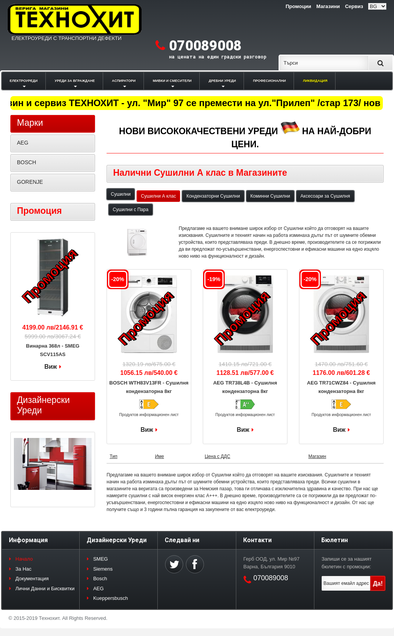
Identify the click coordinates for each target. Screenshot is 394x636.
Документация (32, 578)
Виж (146, 429)
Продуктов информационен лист (149, 415)
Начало (24, 559)
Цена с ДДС (217, 456)
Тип (113, 456)
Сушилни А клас (158, 196)
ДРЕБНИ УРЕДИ (222, 81)
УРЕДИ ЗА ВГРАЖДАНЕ (75, 81)
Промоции (298, 6)
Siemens (103, 569)
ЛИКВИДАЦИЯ (315, 81)
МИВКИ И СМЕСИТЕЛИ (172, 81)
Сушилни (120, 194)
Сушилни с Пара (131, 209)
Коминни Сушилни (270, 196)
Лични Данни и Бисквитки (45, 588)
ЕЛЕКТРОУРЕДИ (24, 81)
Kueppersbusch (110, 598)
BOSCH (26, 162)
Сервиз (354, 6)
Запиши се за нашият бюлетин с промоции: (347, 562)
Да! (378, 583)
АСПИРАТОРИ (124, 81)
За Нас (23, 569)
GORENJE (30, 182)
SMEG (100, 559)
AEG (22, 143)
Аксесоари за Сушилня (325, 196)
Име (159, 456)
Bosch (100, 578)
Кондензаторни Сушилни (213, 196)
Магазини (328, 6)
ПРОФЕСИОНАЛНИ (269, 81)
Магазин (317, 456)
